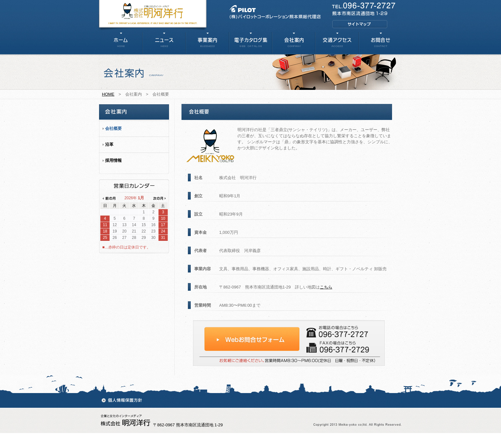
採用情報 (113, 160)
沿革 (109, 144)
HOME (108, 94)
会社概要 (113, 128)
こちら (326, 287)
